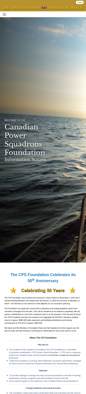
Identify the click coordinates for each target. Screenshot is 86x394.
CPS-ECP (13, 357)
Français (79, 2)
